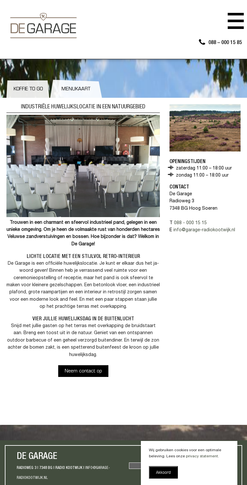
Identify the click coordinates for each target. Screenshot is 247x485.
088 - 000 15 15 (190, 223)
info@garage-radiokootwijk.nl (204, 230)
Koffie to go (28, 89)
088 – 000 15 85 (225, 43)
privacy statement (202, 456)
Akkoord (163, 473)
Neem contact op (83, 371)
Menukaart (75, 89)
